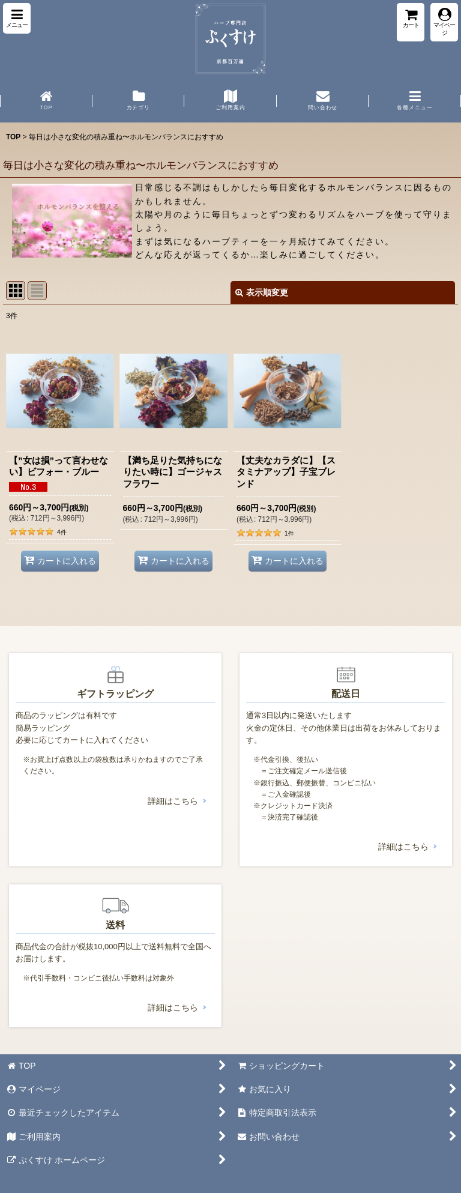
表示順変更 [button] (261, 292)
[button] (17, 18)
